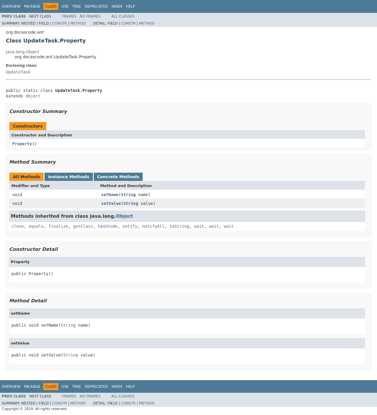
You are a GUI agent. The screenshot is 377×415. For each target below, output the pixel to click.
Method (78, 23)
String (128, 194)
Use (65, 6)
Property (22, 143)
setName (109, 194)
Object (32, 96)
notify (129, 226)
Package (32, 6)
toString (179, 226)
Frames (69, 16)
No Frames (90, 16)
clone (17, 226)
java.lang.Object (22, 51)
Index (117, 6)
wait (199, 226)
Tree (76, 6)
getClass (83, 226)
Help (130, 6)
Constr (59, 23)
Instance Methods (68, 176)
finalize (58, 226)
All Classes (122, 16)
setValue (111, 203)
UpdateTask (18, 72)
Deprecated (96, 6)
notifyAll (153, 226)
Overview (11, 6)
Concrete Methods (118, 176)
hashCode (107, 226)
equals (36, 226)
